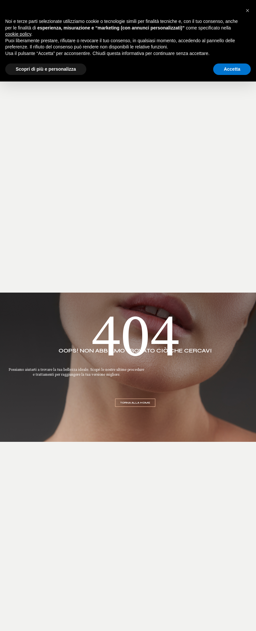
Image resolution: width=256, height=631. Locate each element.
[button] (247, 10)
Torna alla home (135, 402)
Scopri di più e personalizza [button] (46, 69)
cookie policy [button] (18, 34)
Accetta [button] (232, 69)
